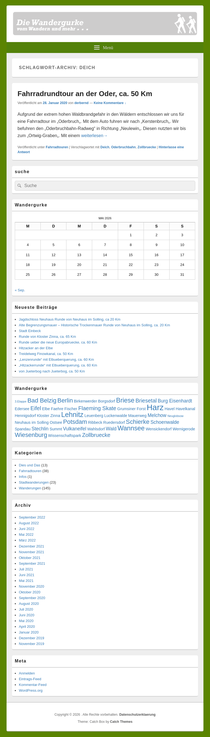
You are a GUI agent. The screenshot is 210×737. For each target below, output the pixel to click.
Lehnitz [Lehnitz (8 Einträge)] (72, 414)
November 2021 (31, 552)
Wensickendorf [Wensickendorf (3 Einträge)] (159, 429)
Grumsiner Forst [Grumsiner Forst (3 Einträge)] (131, 409)
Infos (23, 477)
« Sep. (20, 290)
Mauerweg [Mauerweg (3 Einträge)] (137, 415)
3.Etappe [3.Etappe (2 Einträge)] (21, 401)
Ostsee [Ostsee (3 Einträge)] (56, 422)
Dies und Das (29, 465)
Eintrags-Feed (30, 679)
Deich (104, 147)
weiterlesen (94, 135)
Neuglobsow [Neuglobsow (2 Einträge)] (175, 416)
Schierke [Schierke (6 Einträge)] (137, 421)
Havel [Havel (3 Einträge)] (170, 409)
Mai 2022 (26, 534)
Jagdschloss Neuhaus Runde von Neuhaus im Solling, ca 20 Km (69, 319)
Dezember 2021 (31, 546)
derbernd (81, 103)
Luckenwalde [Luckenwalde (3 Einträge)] (115, 415)
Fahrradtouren (57, 147)
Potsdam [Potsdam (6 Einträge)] (75, 421)
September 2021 (32, 563)
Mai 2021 (26, 581)
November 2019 (31, 644)
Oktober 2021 (29, 558)
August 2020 (29, 604)
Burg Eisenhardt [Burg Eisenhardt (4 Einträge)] (175, 401)
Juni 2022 (26, 529)
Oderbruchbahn (123, 147)
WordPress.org (30, 690)
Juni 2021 (26, 575)
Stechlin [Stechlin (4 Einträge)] (39, 428)
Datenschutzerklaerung (137, 715)
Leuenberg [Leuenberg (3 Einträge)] (93, 415)
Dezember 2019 (31, 638)
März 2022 (27, 540)
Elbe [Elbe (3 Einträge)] (46, 409)
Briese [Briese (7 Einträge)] (125, 400)
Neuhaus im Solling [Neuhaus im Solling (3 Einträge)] (32, 422)
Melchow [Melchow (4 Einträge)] (157, 415)
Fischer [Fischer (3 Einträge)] (70, 409)
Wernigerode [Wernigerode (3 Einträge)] (184, 429)
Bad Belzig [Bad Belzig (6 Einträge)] (41, 400)
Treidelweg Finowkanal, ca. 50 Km (46, 354)
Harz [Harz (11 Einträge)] (155, 407)
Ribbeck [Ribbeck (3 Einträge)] (95, 422)
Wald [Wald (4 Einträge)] (111, 428)
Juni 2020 (26, 615)
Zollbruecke (147, 147)
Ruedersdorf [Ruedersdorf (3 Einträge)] (114, 422)
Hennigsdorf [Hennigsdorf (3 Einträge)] (25, 415)
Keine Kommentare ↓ (110, 103)
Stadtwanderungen (34, 482)
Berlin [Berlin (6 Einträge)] (65, 400)
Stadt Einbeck (30, 331)
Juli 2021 (26, 569)
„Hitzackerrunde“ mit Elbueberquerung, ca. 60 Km (58, 365)
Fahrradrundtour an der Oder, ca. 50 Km (85, 94)
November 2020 (31, 586)
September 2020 (32, 598)
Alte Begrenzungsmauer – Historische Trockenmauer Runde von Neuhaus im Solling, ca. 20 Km (94, 325)
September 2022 (32, 517)
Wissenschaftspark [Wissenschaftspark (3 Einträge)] (64, 435)
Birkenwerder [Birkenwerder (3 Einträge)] (85, 401)
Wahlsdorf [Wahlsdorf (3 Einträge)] (96, 429)
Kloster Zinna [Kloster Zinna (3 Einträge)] (48, 415)
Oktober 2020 (29, 592)
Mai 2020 (26, 621)
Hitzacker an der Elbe (36, 348)
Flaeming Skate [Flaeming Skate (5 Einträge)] (97, 408)
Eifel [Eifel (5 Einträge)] (35, 408)
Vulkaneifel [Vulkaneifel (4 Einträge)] (74, 428)
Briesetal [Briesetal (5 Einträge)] (146, 401)
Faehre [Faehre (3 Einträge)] (57, 409)
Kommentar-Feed (32, 685)
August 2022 (29, 523)
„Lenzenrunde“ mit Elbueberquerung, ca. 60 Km (56, 359)
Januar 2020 (29, 632)
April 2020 (27, 626)
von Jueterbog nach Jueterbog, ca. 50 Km (52, 371)
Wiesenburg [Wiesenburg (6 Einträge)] (31, 434)
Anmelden (27, 673)
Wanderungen (30, 488)
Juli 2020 (26, 609)
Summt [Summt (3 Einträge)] (55, 429)
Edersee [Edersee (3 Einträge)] (22, 409)
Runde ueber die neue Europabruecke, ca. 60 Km (58, 342)
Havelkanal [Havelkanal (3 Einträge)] (185, 409)
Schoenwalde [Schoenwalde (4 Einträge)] (164, 422)
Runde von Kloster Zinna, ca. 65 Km (47, 337)
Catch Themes (121, 722)
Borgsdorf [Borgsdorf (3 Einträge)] (106, 401)
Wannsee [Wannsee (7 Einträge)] (131, 428)
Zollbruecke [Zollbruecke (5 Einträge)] (96, 435)
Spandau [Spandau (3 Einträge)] (23, 429)
